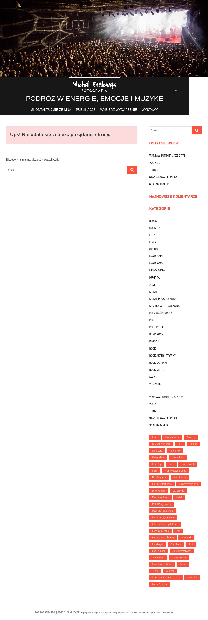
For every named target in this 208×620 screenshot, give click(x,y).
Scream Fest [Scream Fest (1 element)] (158, 557)
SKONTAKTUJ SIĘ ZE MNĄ (61, 110)
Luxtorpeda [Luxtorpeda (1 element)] (178, 490)
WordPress (122, 613)
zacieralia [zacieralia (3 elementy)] (192, 577)
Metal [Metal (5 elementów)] (179, 497)
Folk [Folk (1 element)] (180, 444)
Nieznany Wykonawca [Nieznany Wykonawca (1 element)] (163, 517)
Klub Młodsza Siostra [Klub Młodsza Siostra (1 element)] (175, 470)
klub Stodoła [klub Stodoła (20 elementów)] (180, 477)
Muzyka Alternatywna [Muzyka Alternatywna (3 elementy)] (162, 510)
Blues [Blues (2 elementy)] (155, 437)
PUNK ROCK (156, 334)
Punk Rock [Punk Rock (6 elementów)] (176, 544)
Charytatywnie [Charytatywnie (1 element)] (172, 437)
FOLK (152, 235)
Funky (152, 242)
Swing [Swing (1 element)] (182, 564)
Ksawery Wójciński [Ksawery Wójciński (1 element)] (188, 484)
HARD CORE (156, 256)
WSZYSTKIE (156, 384)
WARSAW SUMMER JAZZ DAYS (167, 156)
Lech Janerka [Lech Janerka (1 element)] (158, 490)
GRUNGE (154, 249)
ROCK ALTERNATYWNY (162, 356)
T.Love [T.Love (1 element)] (155, 571)
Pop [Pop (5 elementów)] (178, 531)
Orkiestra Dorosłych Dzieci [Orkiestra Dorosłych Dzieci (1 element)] (165, 524)
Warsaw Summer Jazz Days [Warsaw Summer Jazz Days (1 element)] (166, 577)
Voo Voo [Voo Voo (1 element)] (170, 571)
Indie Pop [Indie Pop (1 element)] (156, 464)
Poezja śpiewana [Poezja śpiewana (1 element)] (160, 531)
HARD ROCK (156, 263)
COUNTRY (155, 228)
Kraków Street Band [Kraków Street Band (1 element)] (162, 484)
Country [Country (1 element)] (191, 437)
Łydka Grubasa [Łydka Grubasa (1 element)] (159, 584)
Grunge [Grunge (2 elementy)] (193, 444)
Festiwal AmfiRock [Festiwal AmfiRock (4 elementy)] (161, 444)
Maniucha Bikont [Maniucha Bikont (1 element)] (160, 497)
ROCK (152, 348)
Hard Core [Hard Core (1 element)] (157, 450)
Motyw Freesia (109, 613)
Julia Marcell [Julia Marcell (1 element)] (187, 464)
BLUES (153, 221)
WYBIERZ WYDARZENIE (128, 110)
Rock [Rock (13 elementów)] (191, 544)
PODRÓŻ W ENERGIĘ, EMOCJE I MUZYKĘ (104, 99)
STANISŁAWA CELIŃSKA (163, 177)
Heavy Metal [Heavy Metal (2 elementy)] (158, 457)
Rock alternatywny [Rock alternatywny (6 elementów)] (182, 551)
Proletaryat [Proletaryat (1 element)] (157, 544)
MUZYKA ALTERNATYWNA (164, 306)
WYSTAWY (159, 110)
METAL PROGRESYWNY (163, 299)
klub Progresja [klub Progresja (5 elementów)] (159, 477)
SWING (153, 377)
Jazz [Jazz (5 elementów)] (171, 464)
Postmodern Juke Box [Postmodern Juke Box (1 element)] (163, 537)
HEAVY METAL (157, 270)
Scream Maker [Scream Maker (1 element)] (179, 557)
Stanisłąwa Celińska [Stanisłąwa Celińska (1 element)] (162, 564)
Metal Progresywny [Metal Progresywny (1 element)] (161, 504)
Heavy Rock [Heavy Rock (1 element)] (178, 457)
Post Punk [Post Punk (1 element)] (186, 537)
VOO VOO (154, 163)
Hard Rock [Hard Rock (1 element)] (175, 450)
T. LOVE (153, 170)
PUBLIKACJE (95, 110)
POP (151, 320)
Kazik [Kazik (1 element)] (154, 470)
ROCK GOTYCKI (158, 363)
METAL (153, 292)
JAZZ (152, 285)
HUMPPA (154, 278)
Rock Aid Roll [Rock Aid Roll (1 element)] (158, 551)
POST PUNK (156, 327)
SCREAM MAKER (159, 184)
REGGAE (154, 341)
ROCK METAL (157, 370)
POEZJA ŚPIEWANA (160, 313)
